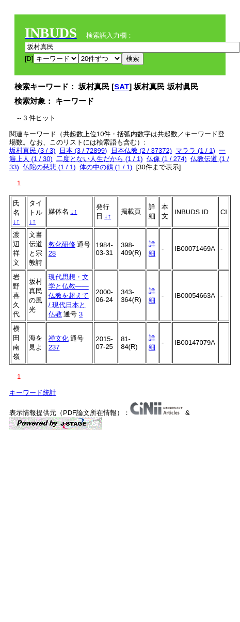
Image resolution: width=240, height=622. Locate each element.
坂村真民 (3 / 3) (32, 150)
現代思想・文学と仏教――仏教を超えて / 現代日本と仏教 (69, 295)
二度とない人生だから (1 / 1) (99, 159)
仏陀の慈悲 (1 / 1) (49, 167)
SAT (121, 86)
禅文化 (59, 338)
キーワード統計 (32, 392)
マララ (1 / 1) (195, 150)
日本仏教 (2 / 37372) (141, 150)
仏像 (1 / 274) (167, 159)
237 (54, 347)
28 (52, 253)
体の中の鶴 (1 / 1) (106, 167)
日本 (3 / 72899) (83, 150)
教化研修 (62, 244)
